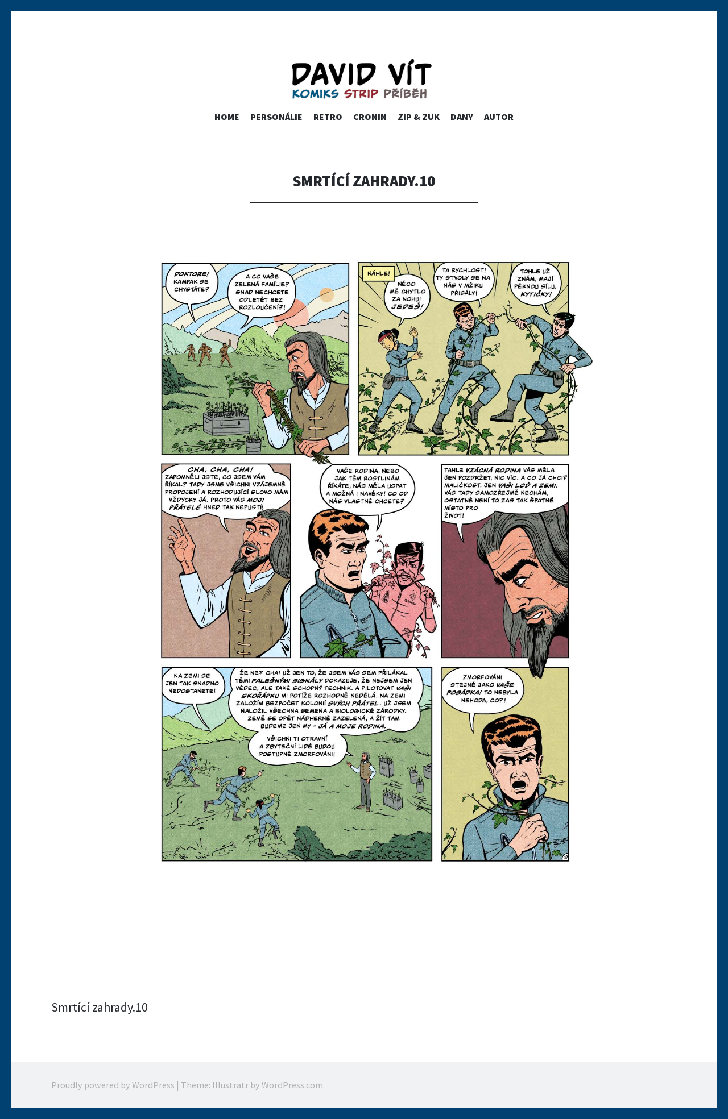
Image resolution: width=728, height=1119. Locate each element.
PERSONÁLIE (276, 116)
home (226, 116)
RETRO (327, 116)
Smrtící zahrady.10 (99, 1007)
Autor (499, 116)
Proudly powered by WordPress (113, 1085)
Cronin (370, 116)
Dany (461, 116)
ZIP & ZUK (419, 116)
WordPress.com (292, 1085)
